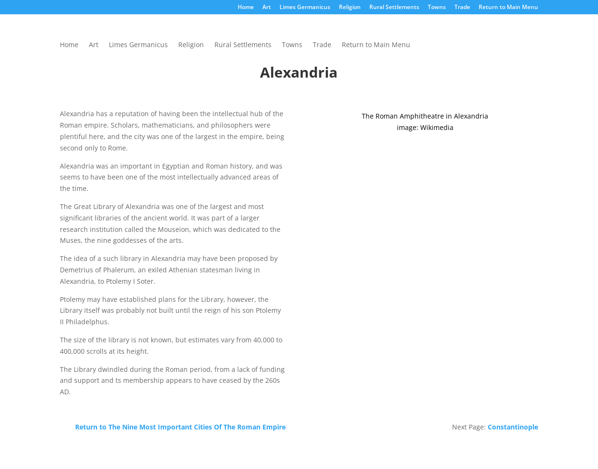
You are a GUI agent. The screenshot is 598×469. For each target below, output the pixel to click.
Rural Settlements (394, 7)
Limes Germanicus (305, 7)
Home (246, 7)
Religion (350, 7)
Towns (437, 7)
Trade (462, 7)
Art (266, 7)
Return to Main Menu (508, 7)
